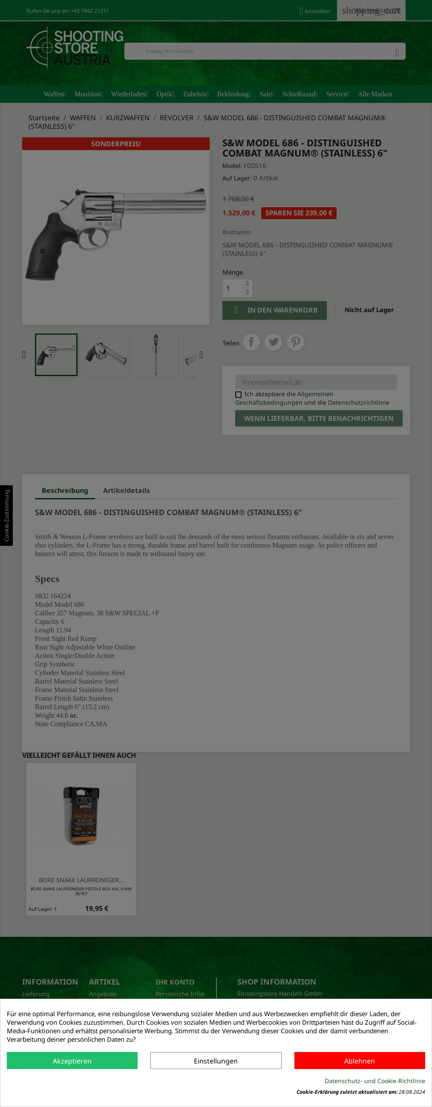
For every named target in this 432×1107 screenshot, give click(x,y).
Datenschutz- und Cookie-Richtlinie (375, 1081)
